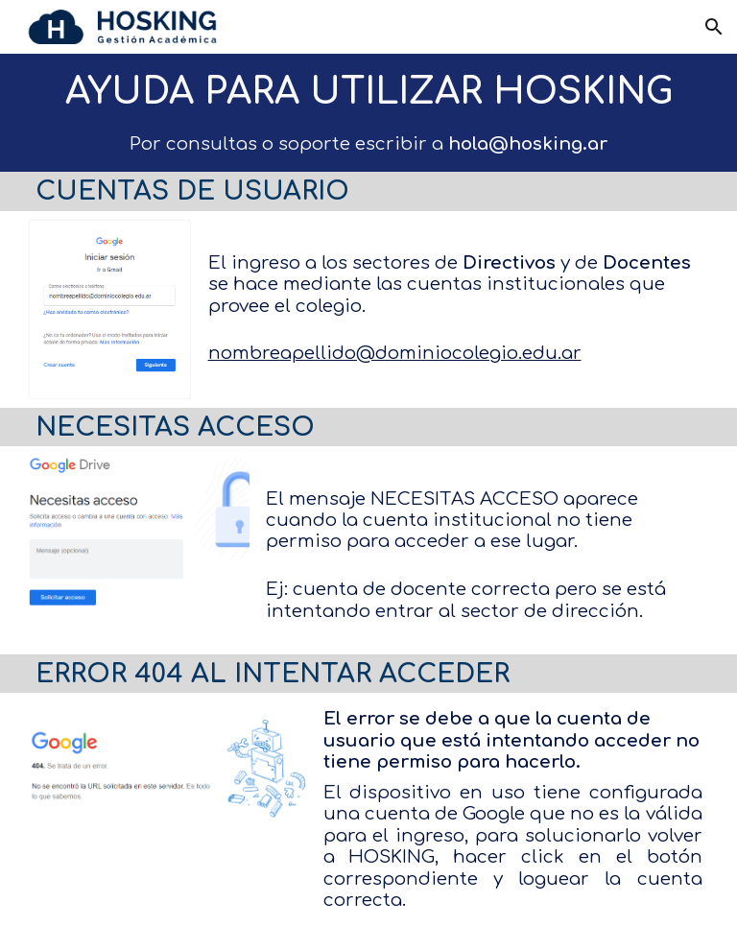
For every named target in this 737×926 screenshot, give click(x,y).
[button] (714, 27)
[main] (369, 92)
